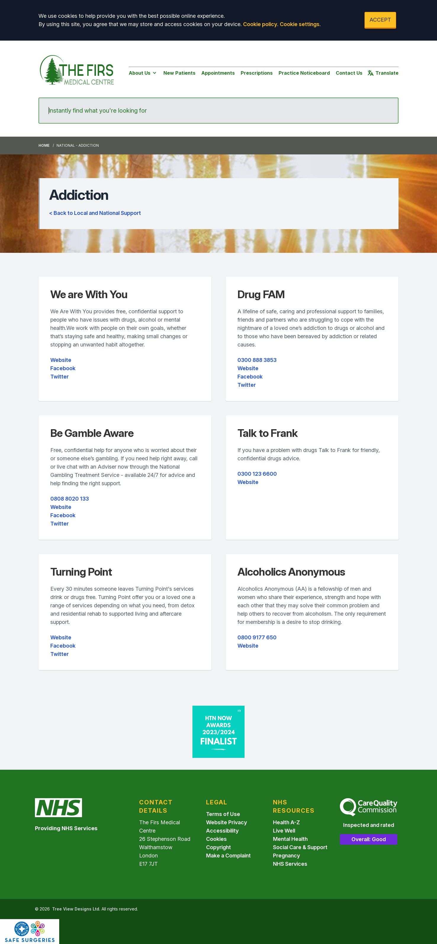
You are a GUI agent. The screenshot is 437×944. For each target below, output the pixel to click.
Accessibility (222, 831)
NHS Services (290, 864)
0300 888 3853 (257, 360)
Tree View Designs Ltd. (76, 908)
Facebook (62, 368)
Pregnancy (286, 855)
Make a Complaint (228, 855)
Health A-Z (286, 822)
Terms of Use (223, 814)
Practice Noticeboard (304, 73)
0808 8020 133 (69, 499)
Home (43, 145)
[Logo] (77, 71)
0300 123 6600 (257, 474)
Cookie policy (260, 24)
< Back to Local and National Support (95, 213)
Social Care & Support (300, 847)
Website (60, 360)
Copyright (218, 847)
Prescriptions (257, 73)
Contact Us (349, 73)
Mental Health (290, 839)
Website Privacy (226, 822)
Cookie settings (299, 24)
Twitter (59, 376)
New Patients (179, 73)
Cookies (216, 839)
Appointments (218, 73)
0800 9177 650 (257, 637)
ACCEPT (380, 20)
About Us (143, 73)
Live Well (284, 831)
